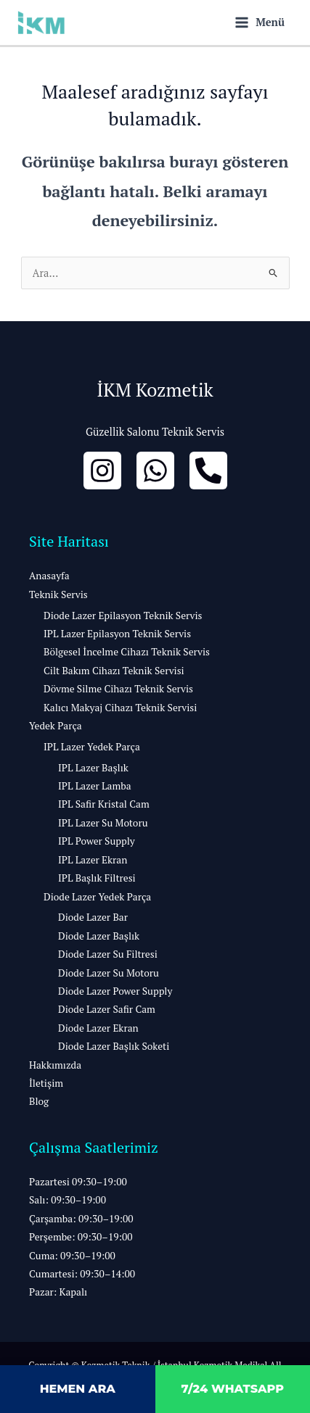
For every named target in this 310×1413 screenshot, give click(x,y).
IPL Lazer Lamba (94, 785)
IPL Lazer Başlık (93, 767)
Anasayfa (49, 575)
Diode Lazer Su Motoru (108, 972)
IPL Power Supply (96, 841)
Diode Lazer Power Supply (115, 991)
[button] (155, 1237)
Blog (39, 1101)
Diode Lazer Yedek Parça (97, 896)
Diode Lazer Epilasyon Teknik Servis (123, 615)
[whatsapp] (155, 470)
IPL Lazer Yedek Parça (92, 746)
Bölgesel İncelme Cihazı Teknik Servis (127, 651)
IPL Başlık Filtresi (97, 877)
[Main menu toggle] (260, 22)
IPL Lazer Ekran (92, 859)
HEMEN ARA (77, 1389)
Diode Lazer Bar (93, 917)
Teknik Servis (58, 594)
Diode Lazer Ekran (98, 1028)
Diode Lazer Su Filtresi (108, 954)
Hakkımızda (55, 1065)
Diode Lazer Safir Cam (106, 1009)
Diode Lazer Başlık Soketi (113, 1046)
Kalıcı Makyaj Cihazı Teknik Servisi (120, 707)
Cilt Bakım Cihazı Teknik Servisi (114, 670)
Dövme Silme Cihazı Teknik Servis (118, 688)
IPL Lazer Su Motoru (103, 822)
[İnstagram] (102, 470)
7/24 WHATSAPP (232, 1389)
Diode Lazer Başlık (98, 935)
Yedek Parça (55, 725)
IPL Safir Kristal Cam (104, 804)
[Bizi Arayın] (208, 470)
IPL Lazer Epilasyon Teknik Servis (117, 633)
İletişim (46, 1083)
